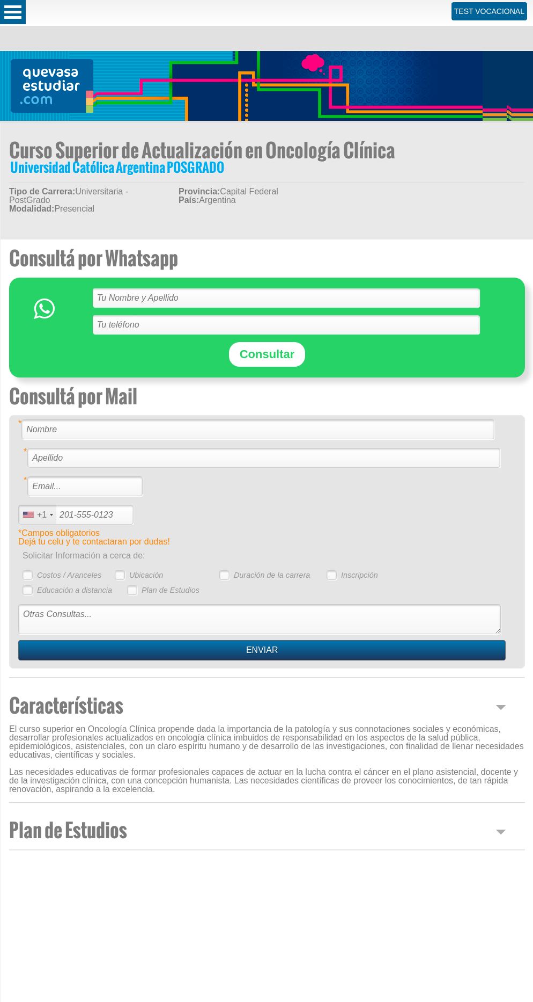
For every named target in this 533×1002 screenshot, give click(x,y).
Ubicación (146, 575)
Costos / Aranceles (69, 575)
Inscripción (359, 575)
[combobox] (37, 514)
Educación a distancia (74, 590)
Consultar (267, 354)
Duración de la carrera (272, 575)
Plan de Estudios (170, 590)
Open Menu (13, 12)
